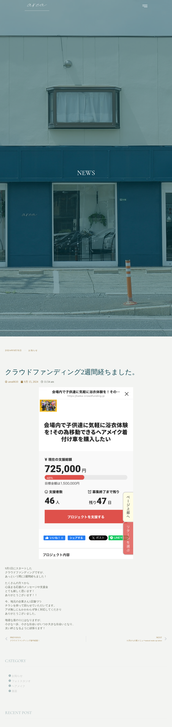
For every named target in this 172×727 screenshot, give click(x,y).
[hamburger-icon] (145, 6)
